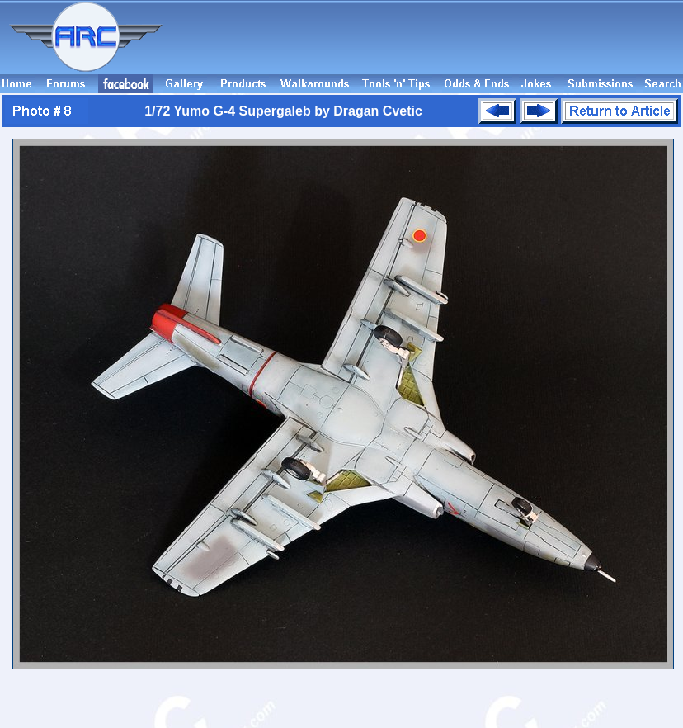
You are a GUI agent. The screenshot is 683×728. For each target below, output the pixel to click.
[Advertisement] (581, 44)
